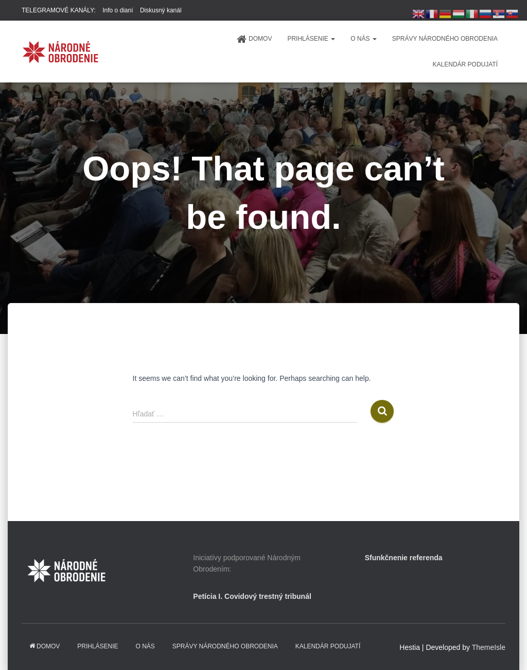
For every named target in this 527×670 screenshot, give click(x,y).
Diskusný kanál (161, 10)
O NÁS (363, 38)
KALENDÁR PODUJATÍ (465, 64)
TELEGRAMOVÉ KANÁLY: (59, 10)
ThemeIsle (488, 647)
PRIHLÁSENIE (311, 38)
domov (254, 39)
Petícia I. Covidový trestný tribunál (252, 596)
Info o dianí (117, 10)
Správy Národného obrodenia (445, 38)
